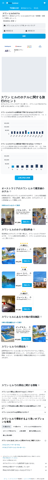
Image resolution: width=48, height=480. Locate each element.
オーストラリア (13, 478)
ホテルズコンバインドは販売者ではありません (25, 463)
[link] (24, 178)
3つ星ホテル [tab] (6, 426)
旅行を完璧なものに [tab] (35, 431)
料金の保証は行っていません (10, 458)
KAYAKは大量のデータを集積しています (25, 467)
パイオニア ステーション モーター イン (13, 447)
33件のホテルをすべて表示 (11, 205)
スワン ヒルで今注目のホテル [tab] (32, 426)
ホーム (5, 478)
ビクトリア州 (27, 478)
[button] (3, 3)
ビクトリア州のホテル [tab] (9, 431)
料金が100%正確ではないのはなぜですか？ (25, 470)
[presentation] (10, 191)
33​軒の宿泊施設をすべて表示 (11, 322)
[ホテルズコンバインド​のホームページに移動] (12, 3)
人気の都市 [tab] (22, 431)
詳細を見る (26, 222)
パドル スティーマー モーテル (11, 445)
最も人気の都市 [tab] (7, 435)
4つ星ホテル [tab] (17, 426)
